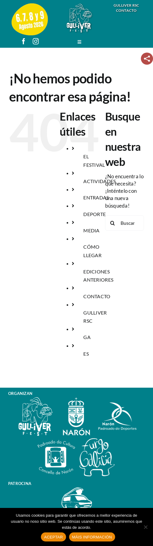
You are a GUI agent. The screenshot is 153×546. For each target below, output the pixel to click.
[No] (145, 527)
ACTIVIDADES (99, 181)
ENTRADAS (96, 197)
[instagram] (36, 41)
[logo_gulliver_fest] (79, 5)
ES (86, 354)
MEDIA (91, 230)
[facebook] (24, 41)
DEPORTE (94, 214)
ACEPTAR (53, 537)
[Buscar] (112, 223)
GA (87, 337)
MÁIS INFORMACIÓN (92, 537)
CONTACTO (96, 296)
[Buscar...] (124, 223)
